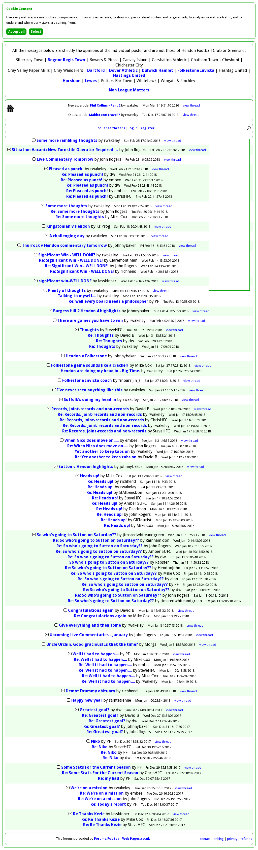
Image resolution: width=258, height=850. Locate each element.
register (147, 128)
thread (172, 141)
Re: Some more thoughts (75, 211)
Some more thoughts (66, 205)
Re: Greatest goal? (100, 715)
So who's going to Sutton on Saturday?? (76, 534)
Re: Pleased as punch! (82, 174)
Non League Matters (129, 90)
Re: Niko (100, 746)
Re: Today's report (108, 804)
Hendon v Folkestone (86, 356)
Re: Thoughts (101, 335)
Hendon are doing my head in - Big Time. (100, 370)
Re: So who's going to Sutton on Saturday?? (96, 540)
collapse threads (111, 128)
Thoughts (89, 329)
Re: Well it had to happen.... (100, 659)
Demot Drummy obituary (90, 691)
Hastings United (129, 75)
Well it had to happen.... (96, 654)
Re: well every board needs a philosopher (108, 301)
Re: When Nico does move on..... (98, 446)
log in (133, 128)
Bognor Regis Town (66, 59)
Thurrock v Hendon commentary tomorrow (64, 245)
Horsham (72, 80)
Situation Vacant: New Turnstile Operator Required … (65, 149)
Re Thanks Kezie (89, 813)
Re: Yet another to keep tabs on (106, 457)
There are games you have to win (90, 320)
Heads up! (89, 475)
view (191, 105)
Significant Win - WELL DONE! (66, 255)
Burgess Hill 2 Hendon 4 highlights (86, 311)
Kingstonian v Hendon (68, 226)
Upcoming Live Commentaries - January (89, 634)
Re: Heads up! (100, 481)
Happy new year (86, 700)
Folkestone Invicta (195, 70)
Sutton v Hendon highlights (85, 466)
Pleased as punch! (66, 168)
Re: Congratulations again (100, 616)
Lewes (91, 80)
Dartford (96, 70)
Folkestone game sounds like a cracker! (89, 365)
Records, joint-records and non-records (90, 408)
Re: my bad (108, 778)
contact (205, 839)
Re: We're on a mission (102, 793)
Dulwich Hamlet (157, 70)
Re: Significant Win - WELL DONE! (71, 260)
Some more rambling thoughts (67, 140)
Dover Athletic (123, 70)
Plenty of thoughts (67, 290)
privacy (232, 839)
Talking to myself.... (77, 295)
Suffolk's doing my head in (90, 399)
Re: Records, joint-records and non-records (100, 414)
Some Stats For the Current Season (96, 767)
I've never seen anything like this (89, 390)
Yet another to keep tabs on (102, 451)
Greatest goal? (94, 709)
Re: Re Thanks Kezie (100, 819)
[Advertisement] (229, 214)
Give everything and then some (90, 625)
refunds (246, 839)
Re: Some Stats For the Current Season (100, 772)
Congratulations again (91, 610)
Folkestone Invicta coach (87, 380)
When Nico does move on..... (92, 440)
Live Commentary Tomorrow (65, 159)
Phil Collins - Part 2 (105, 105)
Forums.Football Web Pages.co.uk (122, 838)
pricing (219, 839)
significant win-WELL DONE (65, 281)
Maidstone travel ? (105, 115)
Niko (95, 741)
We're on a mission (89, 788)
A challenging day (66, 235)
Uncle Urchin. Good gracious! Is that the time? (92, 644)
